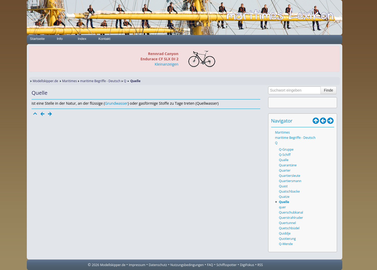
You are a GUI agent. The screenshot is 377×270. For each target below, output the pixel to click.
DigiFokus (247, 265)
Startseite (37, 39)
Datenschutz (158, 265)
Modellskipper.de (45, 81)
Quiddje (285, 233)
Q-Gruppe (286, 149)
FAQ (210, 265)
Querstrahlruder (291, 217)
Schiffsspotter (226, 265)
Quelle (284, 202)
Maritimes (69, 81)
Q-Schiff (285, 154)
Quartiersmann (290, 181)
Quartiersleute (289, 175)
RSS (260, 265)
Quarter (285, 170)
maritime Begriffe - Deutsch (100, 81)
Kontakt (104, 39)
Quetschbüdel (289, 228)
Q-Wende (286, 244)
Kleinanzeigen (166, 64)
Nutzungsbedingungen (187, 265)
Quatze (284, 196)
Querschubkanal (291, 212)
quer (282, 207)
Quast (283, 186)
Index (82, 39)
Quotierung (287, 238)
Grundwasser (116, 103)
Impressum (137, 265)
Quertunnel (287, 223)
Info (60, 39)
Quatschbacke (289, 191)
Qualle (283, 160)
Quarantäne (288, 165)
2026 (95, 265)
